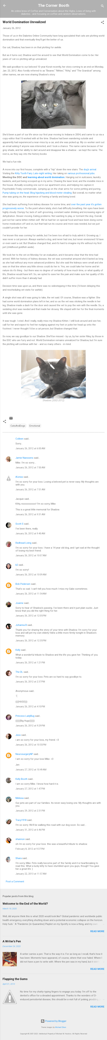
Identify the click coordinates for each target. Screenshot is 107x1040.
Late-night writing (42, 173)
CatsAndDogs (18, 425)
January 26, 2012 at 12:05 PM (31, 615)
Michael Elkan (60, 1027)
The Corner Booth (53, 5)
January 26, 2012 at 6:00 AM (30, 448)
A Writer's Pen (12, 941)
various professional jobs (81, 173)
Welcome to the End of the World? (25, 903)
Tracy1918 (21, 820)
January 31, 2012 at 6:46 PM (30, 829)
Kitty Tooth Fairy (23, 173)
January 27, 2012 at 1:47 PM (30, 788)
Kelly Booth (21, 779)
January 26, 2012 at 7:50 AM (30, 467)
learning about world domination (46, 177)
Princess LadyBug (25, 715)
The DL (19, 671)
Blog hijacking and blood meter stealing (51, 192)
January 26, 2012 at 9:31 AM (30, 514)
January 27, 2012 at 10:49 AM (31, 769)
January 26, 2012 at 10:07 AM (31, 555)
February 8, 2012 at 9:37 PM (30, 848)
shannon (20, 839)
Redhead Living (23, 542)
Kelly (18, 649)
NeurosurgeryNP (24, 754)
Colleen (19, 438)
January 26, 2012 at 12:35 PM (31, 640)
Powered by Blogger (53, 1021)
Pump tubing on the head (16, 192)
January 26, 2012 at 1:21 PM (30, 662)
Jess (18, 735)
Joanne (19, 603)
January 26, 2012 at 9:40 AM (30, 533)
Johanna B (21, 625)
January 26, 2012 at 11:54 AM (31, 593)
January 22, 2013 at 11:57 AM (31, 873)
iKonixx (19, 476)
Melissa (20, 798)
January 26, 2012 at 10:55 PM (31, 744)
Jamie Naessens (24, 457)
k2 (17, 564)
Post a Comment (15, 881)
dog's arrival (90, 169)
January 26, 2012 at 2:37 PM (30, 681)
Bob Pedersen (23, 584)
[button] (102, 22)
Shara (19, 858)
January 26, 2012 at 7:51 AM (30, 489)
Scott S (19, 523)
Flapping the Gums (15, 979)
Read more (97, 931)
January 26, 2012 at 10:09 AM (31, 574)
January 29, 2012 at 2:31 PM (30, 810)
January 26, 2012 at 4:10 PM (30, 706)
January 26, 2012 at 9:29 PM (30, 725)
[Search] (102, 6)
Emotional (34, 425)
